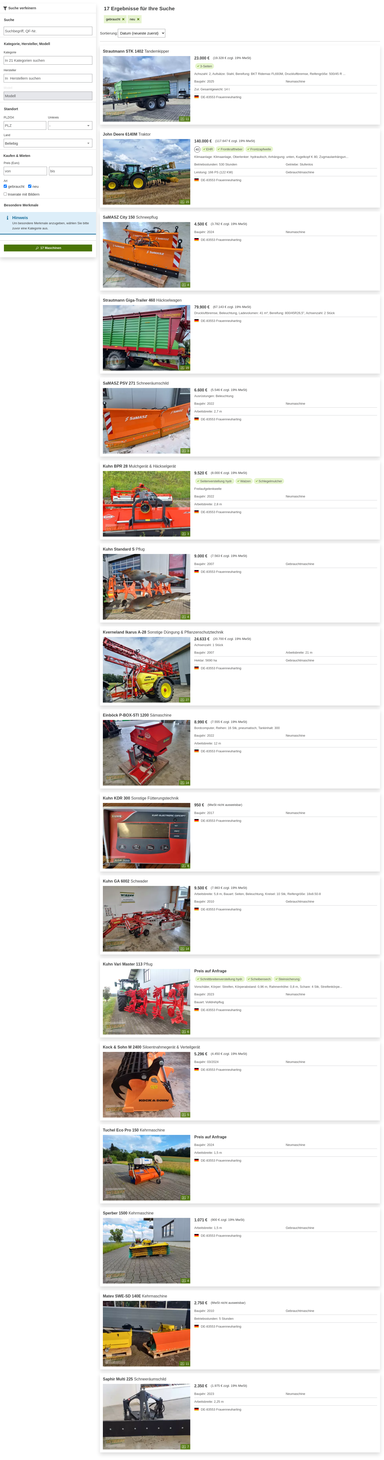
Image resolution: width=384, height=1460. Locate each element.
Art (5, 181)
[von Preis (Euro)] (25, 171)
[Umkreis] (70, 125)
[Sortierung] (141, 33)
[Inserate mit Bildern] (5, 194)
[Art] (5, 186)
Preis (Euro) (11, 163)
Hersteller (10, 70)
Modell (8, 88)
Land (7, 135)
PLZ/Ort (9, 117)
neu (33, 186)
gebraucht (14, 186)
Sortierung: (109, 33)
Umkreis (53, 117)
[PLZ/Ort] (25, 125)
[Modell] (48, 96)
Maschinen (48, 248)
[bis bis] (70, 171)
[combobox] (48, 60)
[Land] (48, 143)
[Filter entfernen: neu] (135, 19)
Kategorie (10, 52)
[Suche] (48, 31)
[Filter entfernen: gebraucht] (115, 19)
